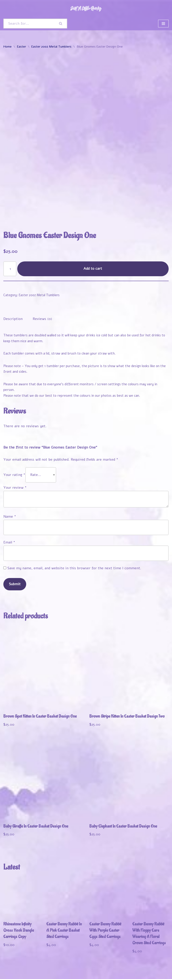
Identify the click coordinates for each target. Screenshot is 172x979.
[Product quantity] (9, 235)
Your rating (14, 441)
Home (7, 46)
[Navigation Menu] (163, 23)
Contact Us (13, 974)
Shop (29, 968)
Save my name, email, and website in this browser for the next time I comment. (74, 535)
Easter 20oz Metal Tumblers (51, 46)
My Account (50, 968)
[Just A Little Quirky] (86, 8)
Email (9, 509)
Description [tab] (13, 285)
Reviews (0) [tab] (42, 285)
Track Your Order (80, 968)
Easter (21, 46)
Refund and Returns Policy (122, 968)
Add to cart (93, 235)
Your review (15, 454)
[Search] (29, 23)
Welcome (11, 968)
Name (9, 483)
